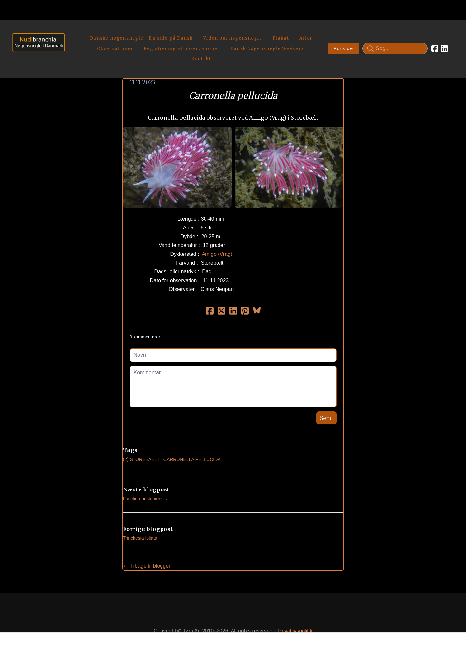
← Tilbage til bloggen (147, 550)
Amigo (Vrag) (217, 238)
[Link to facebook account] (434, 41)
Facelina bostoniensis (145, 483)
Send (326, 402)
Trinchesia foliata (140, 522)
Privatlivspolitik (295, 616)
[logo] (36, 40)
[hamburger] (72, 32)
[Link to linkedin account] (444, 41)
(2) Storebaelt (141, 444)
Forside (343, 41)
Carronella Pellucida (192, 444)
